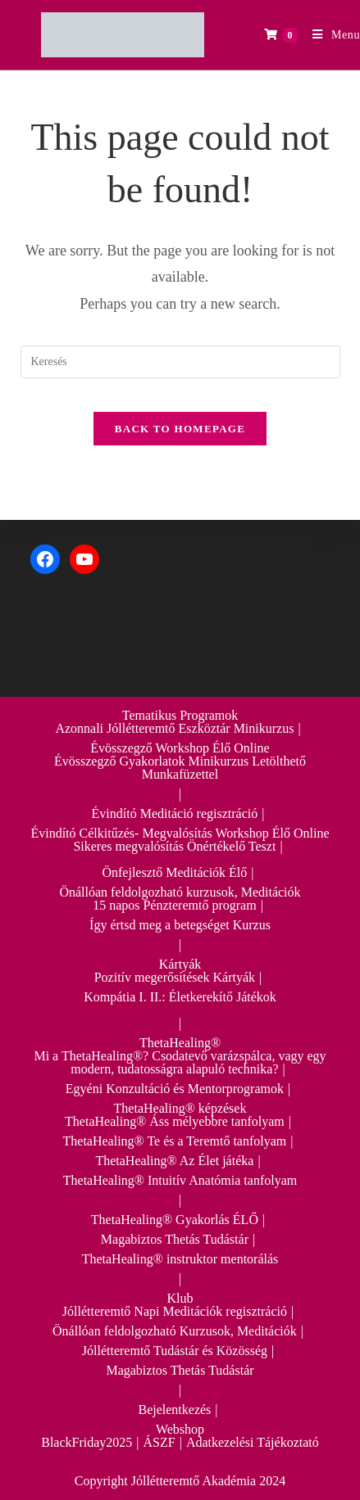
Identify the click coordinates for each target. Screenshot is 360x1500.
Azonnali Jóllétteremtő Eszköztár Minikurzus (174, 728)
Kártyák (180, 964)
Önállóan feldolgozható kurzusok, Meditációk (179, 892)
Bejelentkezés (174, 1409)
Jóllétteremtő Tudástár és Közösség (174, 1351)
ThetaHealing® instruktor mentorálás (180, 1259)
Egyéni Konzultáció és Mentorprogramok (175, 1089)
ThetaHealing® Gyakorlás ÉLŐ (174, 1220)
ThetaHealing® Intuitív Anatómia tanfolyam (180, 1180)
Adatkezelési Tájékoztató (252, 1442)
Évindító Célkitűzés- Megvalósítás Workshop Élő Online (179, 833)
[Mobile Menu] (330, 35)
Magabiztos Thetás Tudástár (174, 1239)
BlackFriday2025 (86, 1442)
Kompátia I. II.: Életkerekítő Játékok (180, 997)
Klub (180, 1298)
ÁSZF (159, 1442)
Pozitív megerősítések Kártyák (174, 977)
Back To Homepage (180, 428)
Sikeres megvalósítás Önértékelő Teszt (174, 846)
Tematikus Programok (180, 715)
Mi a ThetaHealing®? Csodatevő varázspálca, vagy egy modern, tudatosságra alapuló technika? (180, 1062)
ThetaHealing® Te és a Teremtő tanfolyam (175, 1141)
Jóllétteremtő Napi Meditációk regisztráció (174, 1311)
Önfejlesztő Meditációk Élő (174, 872)
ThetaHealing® (180, 1043)
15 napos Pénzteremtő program (175, 905)
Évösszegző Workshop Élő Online (179, 748)
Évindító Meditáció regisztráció (175, 813)
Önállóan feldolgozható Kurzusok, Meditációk (174, 1331)
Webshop (180, 1429)
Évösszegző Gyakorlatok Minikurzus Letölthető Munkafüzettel (180, 767)
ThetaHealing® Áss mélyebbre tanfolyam (175, 1121)
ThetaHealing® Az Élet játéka (174, 1161)
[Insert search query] (180, 362)
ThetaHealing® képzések (180, 1108)
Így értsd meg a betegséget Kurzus (180, 925)
